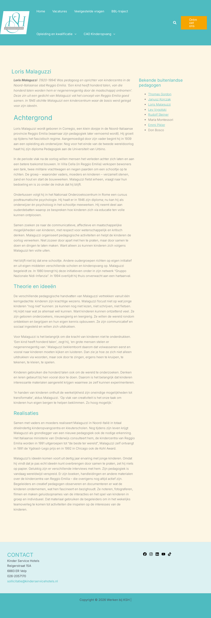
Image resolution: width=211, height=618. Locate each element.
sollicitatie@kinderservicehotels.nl (32, 581)
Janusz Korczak (159, 99)
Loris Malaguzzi (159, 104)
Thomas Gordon (159, 94)
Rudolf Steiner (158, 115)
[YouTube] (163, 554)
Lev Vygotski (157, 110)
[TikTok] (169, 554)
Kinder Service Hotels (91, 607)
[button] (174, 22)
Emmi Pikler (156, 125)
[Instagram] (151, 554)
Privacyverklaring (123, 607)
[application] (74, 34)
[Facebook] (145, 554)
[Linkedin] (157, 554)
